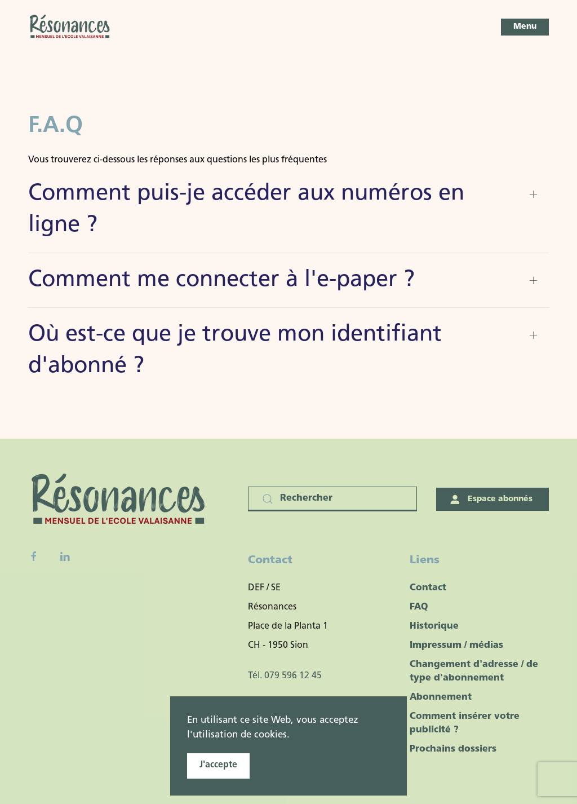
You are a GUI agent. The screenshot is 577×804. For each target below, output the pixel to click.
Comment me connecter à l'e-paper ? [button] (221, 280)
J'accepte (218, 765)
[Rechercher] (332, 499)
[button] (525, 27)
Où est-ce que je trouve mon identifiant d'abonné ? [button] (235, 351)
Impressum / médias (456, 645)
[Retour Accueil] (70, 27)
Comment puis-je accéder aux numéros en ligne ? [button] (246, 210)
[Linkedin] (64, 556)
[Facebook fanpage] (33, 556)
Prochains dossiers (453, 749)
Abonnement (441, 697)
